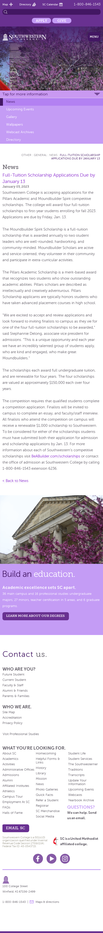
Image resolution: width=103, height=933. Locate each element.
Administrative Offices (18, 769)
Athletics (8, 791)
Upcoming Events (20, 109)
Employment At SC (16, 802)
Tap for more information (25, 94)
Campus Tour (12, 796)
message (32, 901)
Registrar (42, 805)
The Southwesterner (83, 764)
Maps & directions (47, 902)
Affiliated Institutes (15, 786)
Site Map (8, 712)
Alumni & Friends (15, 690)
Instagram (65, 859)
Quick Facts (44, 795)
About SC (9, 753)
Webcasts (75, 795)
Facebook (38, 859)
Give (61, 21)
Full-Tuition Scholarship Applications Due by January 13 (75, 156)
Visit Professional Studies (21, 734)
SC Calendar (50, 4)
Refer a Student (47, 800)
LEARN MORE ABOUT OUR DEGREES (35, 616)
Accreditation (12, 717)
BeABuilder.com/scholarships (55, 456)
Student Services (80, 759)
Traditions (75, 769)
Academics (10, 759)
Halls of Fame (12, 813)
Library (41, 773)
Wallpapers (14, 124)
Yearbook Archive (81, 800)
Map (5, 4)
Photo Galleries (47, 789)
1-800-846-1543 (87, 4)
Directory (25, 4)
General (40, 155)
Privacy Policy (12, 723)
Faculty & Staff (12, 685)
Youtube (51, 859)
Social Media (45, 816)
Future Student (13, 674)
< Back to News (15, 481)
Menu (94, 37)
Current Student (14, 680)
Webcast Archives (20, 132)
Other (26, 155)
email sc (15, 828)
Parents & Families (15, 696)
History (41, 768)
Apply (41, 21)
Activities (8, 764)
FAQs (6, 807)
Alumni (7, 780)
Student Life (77, 753)
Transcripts (76, 775)
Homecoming (46, 753)
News (10, 102)
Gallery (11, 117)
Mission (41, 778)
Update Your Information (77, 782)
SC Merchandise (48, 811)
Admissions (10, 775)
